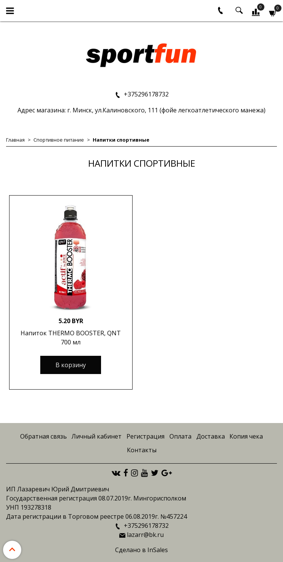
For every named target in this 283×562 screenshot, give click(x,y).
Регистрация (145, 436)
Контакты (142, 450)
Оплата (180, 436)
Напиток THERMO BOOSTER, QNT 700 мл (71, 337)
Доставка (210, 436)
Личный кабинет (96, 436)
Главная (15, 139)
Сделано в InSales (141, 550)
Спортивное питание (58, 139)
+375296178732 (145, 94)
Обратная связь (43, 436)
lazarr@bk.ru (145, 534)
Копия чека (246, 436)
